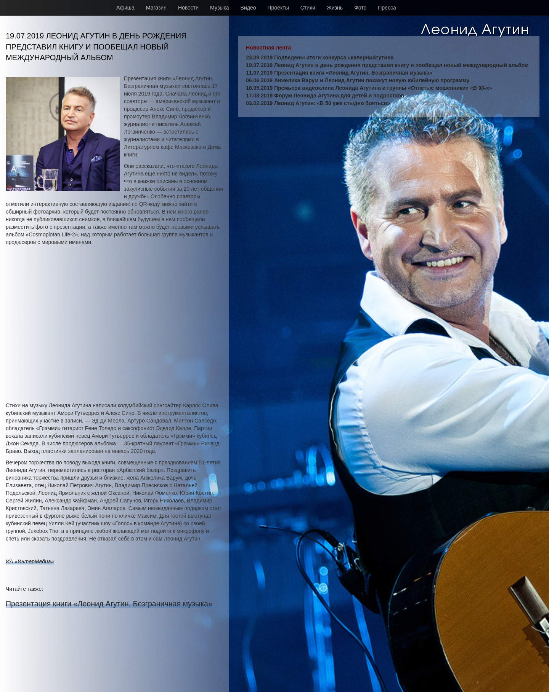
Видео (248, 8)
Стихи (307, 8)
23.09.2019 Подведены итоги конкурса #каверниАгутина (319, 57)
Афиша (125, 8)
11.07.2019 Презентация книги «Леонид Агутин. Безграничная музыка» (339, 73)
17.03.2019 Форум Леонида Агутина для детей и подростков (325, 95)
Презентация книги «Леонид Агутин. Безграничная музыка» (109, 604)
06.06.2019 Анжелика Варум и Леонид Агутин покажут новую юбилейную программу (357, 80)
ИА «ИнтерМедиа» (30, 561)
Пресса (387, 8)
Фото (360, 8)
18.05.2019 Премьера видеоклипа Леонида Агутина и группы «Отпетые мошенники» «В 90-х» (369, 88)
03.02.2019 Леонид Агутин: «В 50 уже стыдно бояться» (318, 103)
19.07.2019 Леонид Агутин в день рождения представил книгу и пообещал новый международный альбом (387, 65)
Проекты (278, 8)
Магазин (156, 8)
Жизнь (335, 8)
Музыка (219, 8)
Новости (188, 8)
